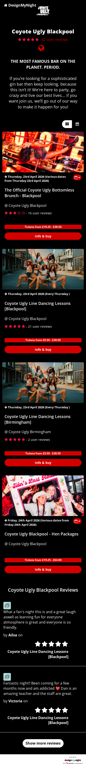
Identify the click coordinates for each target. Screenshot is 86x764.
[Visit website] (41, 49)
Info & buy (43, 236)
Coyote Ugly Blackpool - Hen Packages (42, 534)
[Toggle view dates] (77, 177)
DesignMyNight (20, 5)
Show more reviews (43, 743)
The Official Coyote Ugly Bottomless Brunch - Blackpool (39, 192)
